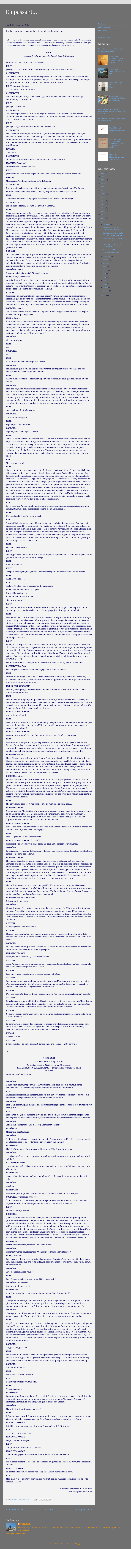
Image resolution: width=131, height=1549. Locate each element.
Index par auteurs (104, 27)
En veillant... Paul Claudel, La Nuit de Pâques (116, 85)
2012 (103, 221)
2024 (103, 180)
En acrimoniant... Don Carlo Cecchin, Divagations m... (113, 234)
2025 (103, 176)
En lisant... (102, 24)
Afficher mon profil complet (16, 1533)
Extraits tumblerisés (105, 37)
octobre (106, 260)
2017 (103, 204)
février (105, 287)
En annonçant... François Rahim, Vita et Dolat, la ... (113, 228)
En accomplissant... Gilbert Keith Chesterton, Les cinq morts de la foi (116, 156)
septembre (107, 263)
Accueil (49, 1509)
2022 (103, 187)
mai (104, 277)
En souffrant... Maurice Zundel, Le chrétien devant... (114, 251)
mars (105, 284)
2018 (103, 201)
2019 (103, 197)
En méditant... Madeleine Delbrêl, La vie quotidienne (117, 98)
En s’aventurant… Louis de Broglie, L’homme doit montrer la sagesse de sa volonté (117, 143)
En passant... (21, 11)
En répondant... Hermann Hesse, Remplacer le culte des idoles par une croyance (111, 111)
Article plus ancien (83, 1509)
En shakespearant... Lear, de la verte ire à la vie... (113, 240)
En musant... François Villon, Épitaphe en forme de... (113, 245)
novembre (107, 256)
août (105, 267)
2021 (103, 190)
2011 (103, 295)
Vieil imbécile (25, 1524)
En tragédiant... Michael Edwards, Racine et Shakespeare (117, 128)
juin (104, 274)
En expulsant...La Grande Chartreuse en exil (116, 71)
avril (105, 280)
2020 (103, 194)
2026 (103, 173)
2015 (103, 211)
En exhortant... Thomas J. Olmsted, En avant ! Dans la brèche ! (116, 59)
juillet (105, 270)
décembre (106, 224)
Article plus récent (15, 1509)
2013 (103, 218)
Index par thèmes (104, 30)
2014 (103, 214)
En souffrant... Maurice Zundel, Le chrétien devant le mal (110, 50)
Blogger (78, 1544)
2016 (103, 208)
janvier (105, 291)
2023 (103, 183)
